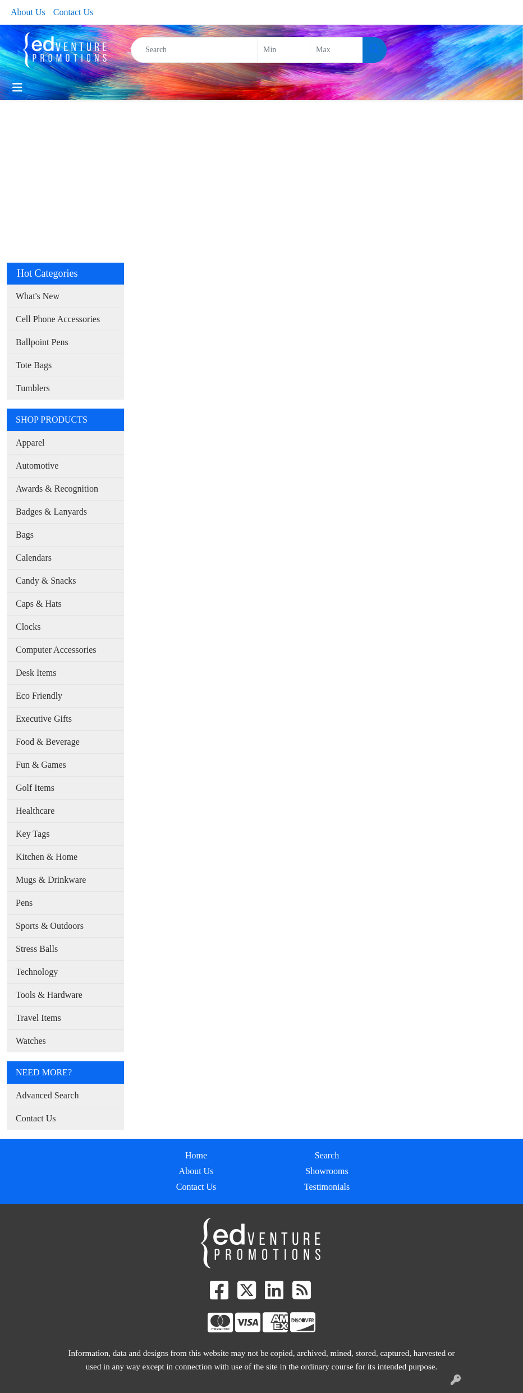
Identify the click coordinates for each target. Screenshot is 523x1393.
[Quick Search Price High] (336, 50)
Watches (31, 1041)
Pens (24, 903)
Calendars (34, 557)
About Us (28, 12)
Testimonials (327, 1187)
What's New (37, 296)
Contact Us (73, 12)
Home (196, 1155)
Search (327, 1155)
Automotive (37, 465)
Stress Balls (37, 949)
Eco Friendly (39, 695)
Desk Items (36, 672)
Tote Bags (34, 365)
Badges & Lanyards (51, 511)
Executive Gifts (44, 718)
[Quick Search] (194, 50)
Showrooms (326, 1171)
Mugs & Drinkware (51, 880)
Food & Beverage (48, 741)
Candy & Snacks (46, 580)
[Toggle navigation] (17, 87)
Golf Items (35, 787)
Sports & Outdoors (50, 926)
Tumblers (33, 388)
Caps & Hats (39, 603)
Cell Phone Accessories (58, 319)
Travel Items (38, 1018)
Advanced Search (47, 1095)
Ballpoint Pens (42, 342)
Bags (25, 534)
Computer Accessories (56, 649)
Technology (37, 972)
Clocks (28, 626)
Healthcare (35, 810)
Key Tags (32, 833)
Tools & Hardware (49, 995)
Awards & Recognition (57, 488)
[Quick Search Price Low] (283, 50)
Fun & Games (41, 764)
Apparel (30, 442)
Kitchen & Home (46, 857)
